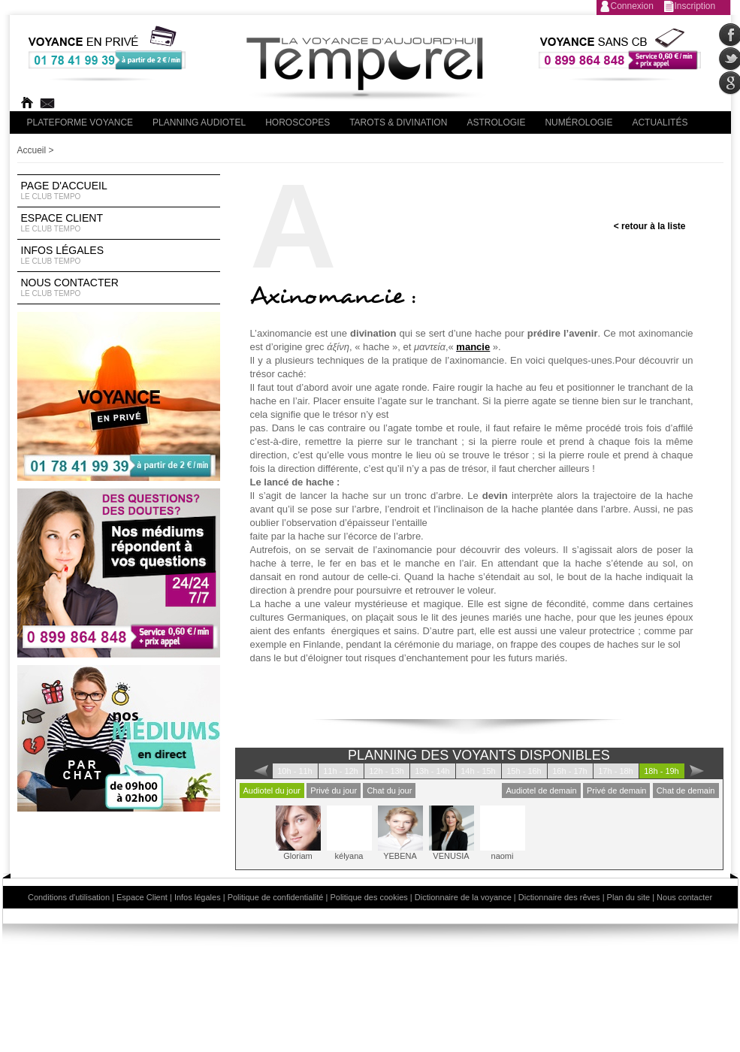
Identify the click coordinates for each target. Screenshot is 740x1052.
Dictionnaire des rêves (559, 897)
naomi (502, 833)
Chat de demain (686, 790)
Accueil (32, 150)
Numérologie (578, 122)
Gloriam (298, 833)
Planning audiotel (199, 122)
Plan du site (628, 897)
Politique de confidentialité (276, 897)
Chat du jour (389, 790)
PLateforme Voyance (80, 122)
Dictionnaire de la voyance (463, 897)
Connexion (632, 6)
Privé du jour (333, 790)
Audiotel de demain (541, 790)
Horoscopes (297, 122)
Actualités (659, 122)
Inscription (695, 6)
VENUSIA (451, 833)
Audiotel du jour (272, 790)
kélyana (349, 833)
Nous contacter (118, 288)
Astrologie (496, 122)
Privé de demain (617, 790)
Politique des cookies (368, 897)
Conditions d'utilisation (69, 897)
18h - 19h (661, 770)
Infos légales (118, 255)
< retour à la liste (650, 226)
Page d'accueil (118, 191)
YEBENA (400, 833)
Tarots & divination (398, 122)
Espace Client (118, 223)
